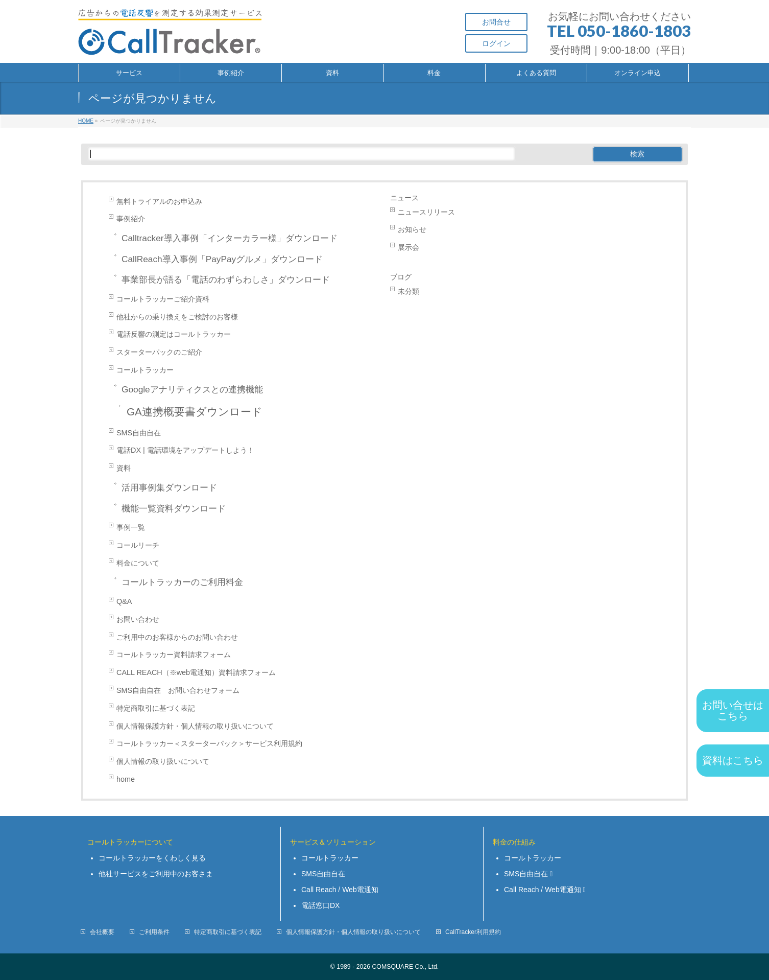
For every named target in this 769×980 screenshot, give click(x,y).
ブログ (401, 277)
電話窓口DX (320, 905)
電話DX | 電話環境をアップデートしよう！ (185, 450)
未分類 (408, 291)
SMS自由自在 (138, 433)
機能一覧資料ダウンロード (174, 508)
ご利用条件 (154, 932)
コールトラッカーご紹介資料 (162, 299)
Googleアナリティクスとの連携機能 (192, 389)
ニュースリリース (426, 212)
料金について (137, 563)
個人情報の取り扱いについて (162, 761)
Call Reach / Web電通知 (339, 889)
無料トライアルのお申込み (159, 201)
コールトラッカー (145, 370)
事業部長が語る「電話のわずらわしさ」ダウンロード (226, 279)
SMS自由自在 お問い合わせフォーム (177, 690)
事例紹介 (130, 219)
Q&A (124, 601)
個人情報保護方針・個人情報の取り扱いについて (195, 726)
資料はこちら (732, 760)
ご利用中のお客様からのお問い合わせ (180, 637)
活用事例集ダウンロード (169, 487)
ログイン (496, 43)
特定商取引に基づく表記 (155, 708)
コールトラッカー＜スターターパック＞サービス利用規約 (209, 743)
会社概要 (102, 932)
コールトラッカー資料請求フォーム (173, 654)
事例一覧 (130, 527)
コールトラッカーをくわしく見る (152, 858)
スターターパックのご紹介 (159, 352)
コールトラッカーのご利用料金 (182, 582)
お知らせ (412, 229)
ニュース (404, 198)
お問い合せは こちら (732, 710)
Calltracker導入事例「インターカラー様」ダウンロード (230, 238)
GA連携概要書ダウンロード (194, 411)
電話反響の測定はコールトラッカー (173, 334)
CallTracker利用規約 (473, 932)
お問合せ (496, 22)
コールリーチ (137, 545)
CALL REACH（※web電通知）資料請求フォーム (196, 672)
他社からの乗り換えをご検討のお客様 (177, 317)
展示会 (408, 247)
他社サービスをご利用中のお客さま (156, 874)
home (125, 779)
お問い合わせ (137, 619)
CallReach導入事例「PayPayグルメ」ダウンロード (222, 259)
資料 (123, 468)
